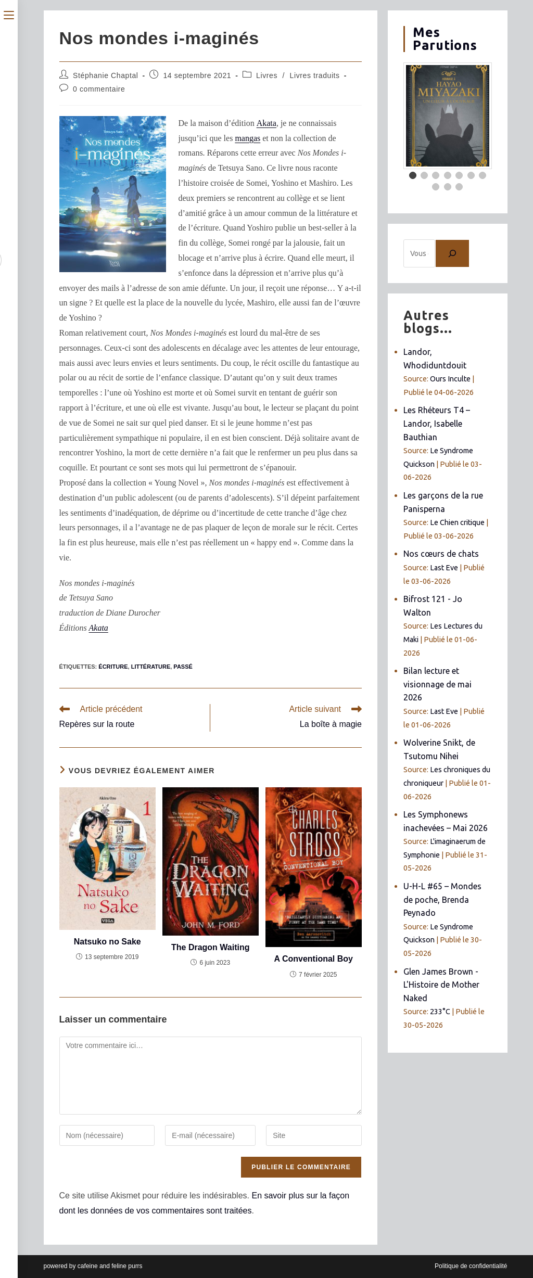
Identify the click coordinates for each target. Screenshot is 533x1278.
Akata (266, 123)
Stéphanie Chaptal (105, 75)
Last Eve (444, 568)
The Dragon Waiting (210, 947)
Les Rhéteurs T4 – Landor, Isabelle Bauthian (436, 423)
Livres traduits (315, 75)
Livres (266, 75)
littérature (151, 666)
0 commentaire (99, 89)
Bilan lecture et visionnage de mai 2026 (437, 684)
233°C (440, 1011)
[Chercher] (452, 253)
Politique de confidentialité (471, 1266)
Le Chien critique (457, 522)
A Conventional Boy (313, 958)
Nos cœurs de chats (441, 553)
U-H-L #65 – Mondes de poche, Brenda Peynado (442, 899)
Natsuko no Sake (107, 941)
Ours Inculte (450, 379)
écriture (113, 666)
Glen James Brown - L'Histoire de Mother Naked (441, 985)
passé (182, 666)
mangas (247, 138)
